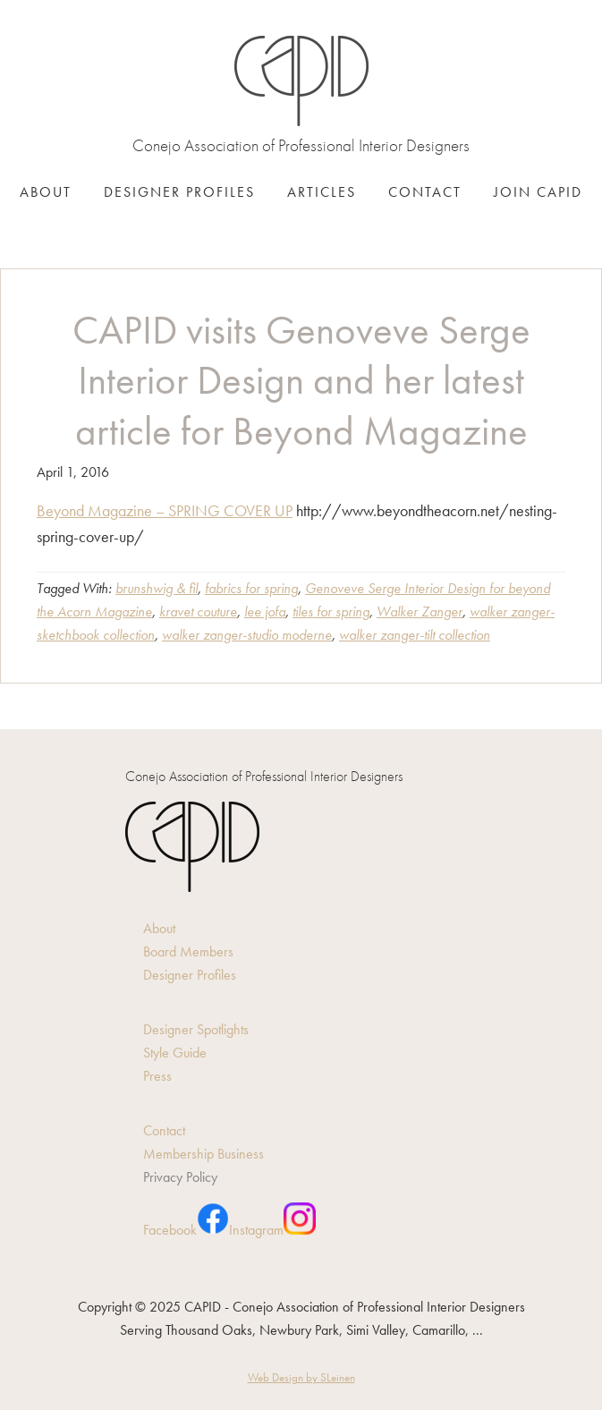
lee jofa (264, 611)
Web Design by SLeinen (301, 1377)
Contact (164, 1130)
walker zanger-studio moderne (247, 634)
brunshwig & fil (156, 588)
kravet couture (198, 611)
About (159, 928)
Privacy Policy (180, 1177)
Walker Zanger (419, 611)
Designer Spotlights (196, 1029)
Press (157, 1075)
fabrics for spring (251, 588)
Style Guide (175, 1052)
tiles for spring (331, 611)
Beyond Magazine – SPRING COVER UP (165, 510)
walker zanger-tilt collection (414, 634)
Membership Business (203, 1153)
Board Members (188, 951)
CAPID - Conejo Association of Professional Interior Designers (301, 81)
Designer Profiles (189, 974)
